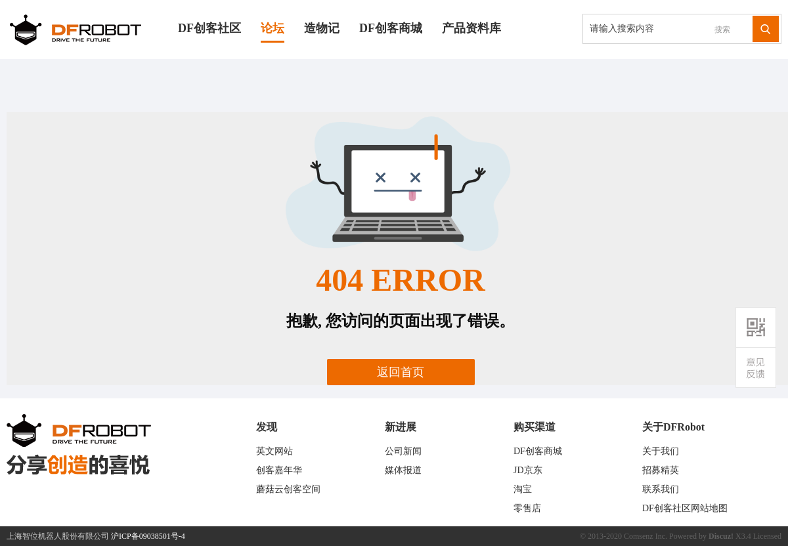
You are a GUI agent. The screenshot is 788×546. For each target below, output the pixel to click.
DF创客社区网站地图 (685, 508)
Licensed (767, 536)
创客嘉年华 (279, 470)
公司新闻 (403, 451)
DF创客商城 (390, 28)
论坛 (272, 28)
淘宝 (523, 489)
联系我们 (660, 489)
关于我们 (660, 451)
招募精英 (660, 470)
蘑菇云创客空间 (288, 489)
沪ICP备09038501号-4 (148, 536)
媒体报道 (403, 470)
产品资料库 (471, 28)
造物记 (321, 28)
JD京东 (528, 470)
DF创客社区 (209, 28)
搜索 (722, 29)
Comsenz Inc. (645, 536)
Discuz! (721, 536)
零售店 (527, 508)
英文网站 (274, 451)
